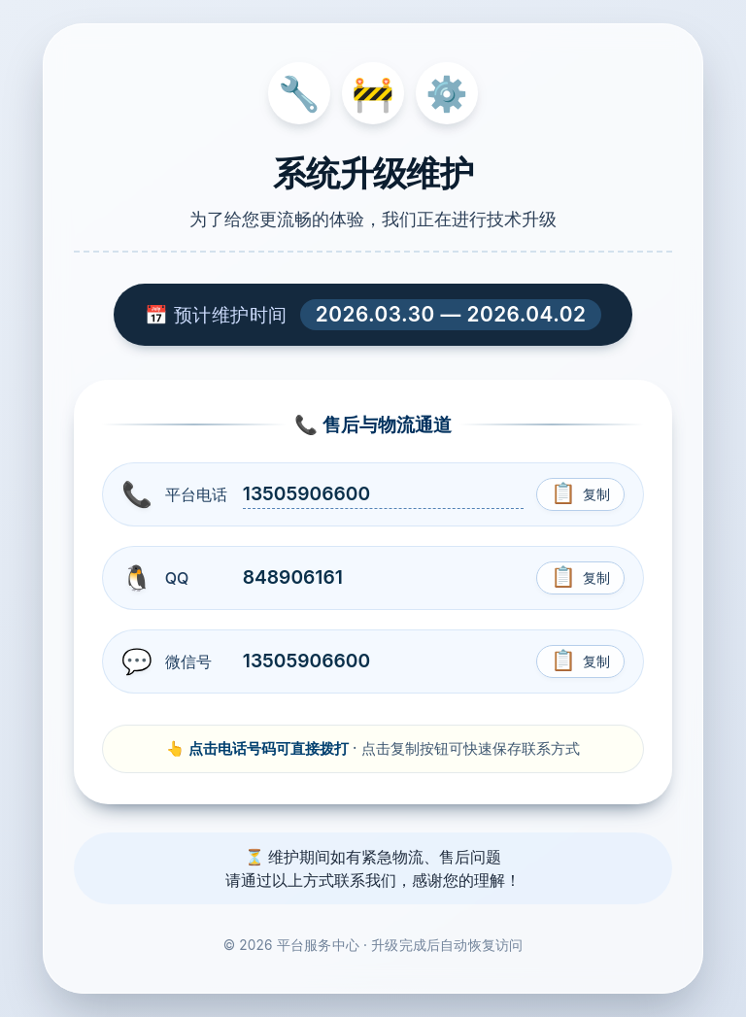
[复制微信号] (580, 661)
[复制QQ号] (580, 577)
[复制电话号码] (580, 494)
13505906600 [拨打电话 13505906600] (306, 493)
